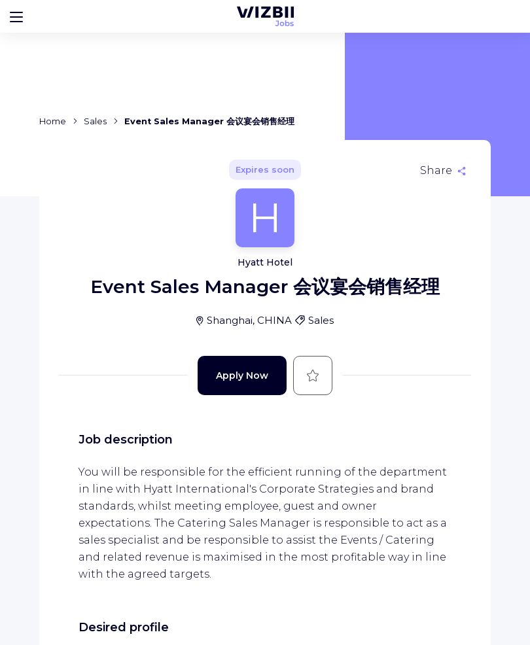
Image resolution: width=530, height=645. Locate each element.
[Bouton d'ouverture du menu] (16, 16)
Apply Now (242, 375)
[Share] (443, 171)
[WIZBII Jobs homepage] (265, 16)
